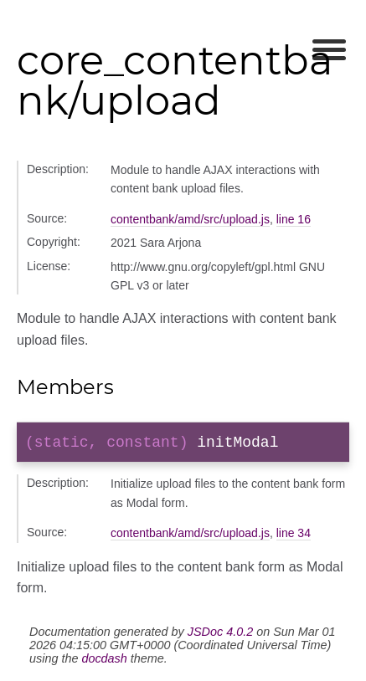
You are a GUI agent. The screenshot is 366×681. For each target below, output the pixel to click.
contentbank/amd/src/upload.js (190, 219)
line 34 (293, 536)
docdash (103, 661)
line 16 (293, 219)
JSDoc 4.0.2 (220, 635)
